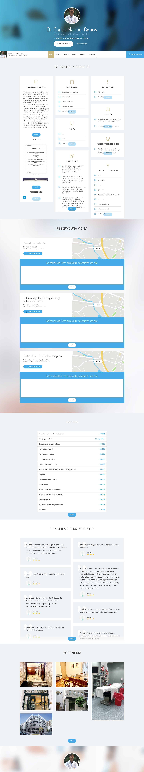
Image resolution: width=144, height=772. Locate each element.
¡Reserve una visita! (135, 54)
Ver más (36, 134)
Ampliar (98, 248)
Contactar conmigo (82, 43)
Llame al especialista (33, 254)
